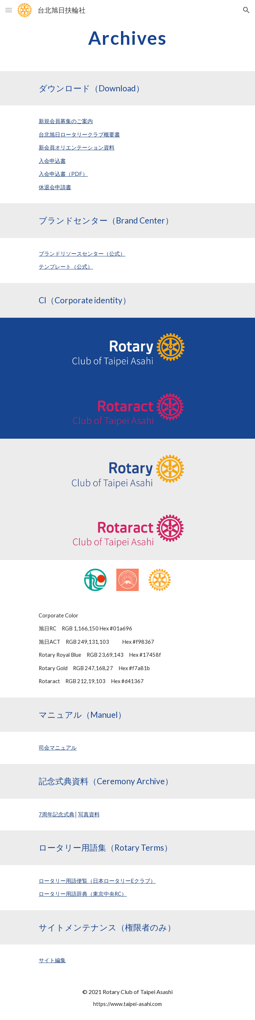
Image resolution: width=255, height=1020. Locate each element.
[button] (8, 10)
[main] (127, 38)
